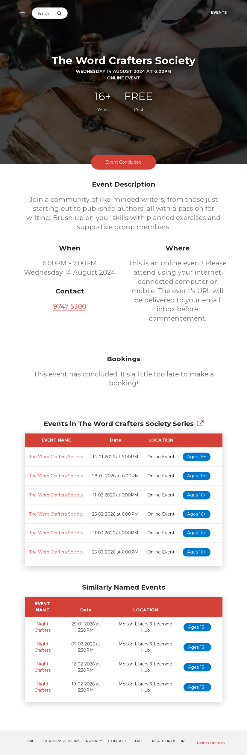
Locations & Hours (60, 741)
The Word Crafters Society (56, 456)
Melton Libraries (211, 742)
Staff (137, 741)
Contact (117, 741)
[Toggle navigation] (21, 12)
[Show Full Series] (200, 424)
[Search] (44, 13)
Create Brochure (168, 741)
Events (219, 12)
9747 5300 (69, 306)
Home (28, 741)
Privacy (94, 741)
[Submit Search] (62, 13)
